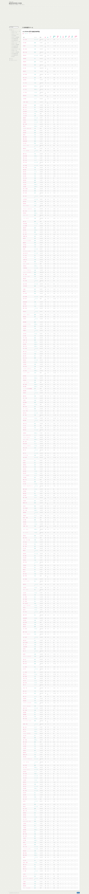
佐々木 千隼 (25, 410)
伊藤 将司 (24, 61)
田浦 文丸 (24, 311)
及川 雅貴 (25, 274)
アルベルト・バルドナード (27, 208)
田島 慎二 (25, 691)
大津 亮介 (24, 318)
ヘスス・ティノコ (26, 382)
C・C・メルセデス (26, 475)
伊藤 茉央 (24, 464)
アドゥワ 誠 (25, 455)
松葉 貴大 (25, 466)
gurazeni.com (15, 3)
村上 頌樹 (24, 42)
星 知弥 (24, 483)
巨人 (35, 58)
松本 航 (24, 506)
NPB (23, 33)
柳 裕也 (24, 68)
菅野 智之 (25, 479)
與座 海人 (24, 535)
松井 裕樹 (25, 192)
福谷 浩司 (25, 716)
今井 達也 (25, 293)
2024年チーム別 (14, 50)
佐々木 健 (24, 143)
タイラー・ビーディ (26, 581)
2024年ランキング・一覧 (15, 49)
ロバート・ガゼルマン (26, 634)
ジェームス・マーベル (26, 324)
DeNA (35, 45)
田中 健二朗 (25, 603)
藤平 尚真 (25, 631)
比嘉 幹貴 (25, 283)
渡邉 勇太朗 (25, 141)
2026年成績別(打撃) (14, 38)
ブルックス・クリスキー (27, 240)
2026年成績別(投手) (14, 40)
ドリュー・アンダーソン (27, 270)
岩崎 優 (24, 221)
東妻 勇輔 (24, 390)
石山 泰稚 (25, 628)
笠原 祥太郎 (25, 642)
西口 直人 (25, 661)
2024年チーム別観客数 (15, 52)
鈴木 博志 (24, 594)
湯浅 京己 (24, 626)
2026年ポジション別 (14, 34)
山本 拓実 (24, 184)
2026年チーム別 (14, 32)
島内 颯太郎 (25, 301)
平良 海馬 (24, 64)
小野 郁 (24, 680)
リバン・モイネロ (26, 150)
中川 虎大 (24, 328)
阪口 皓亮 (24, 471)
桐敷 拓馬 (24, 227)
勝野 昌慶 (24, 246)
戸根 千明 (25, 678)
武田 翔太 (25, 562)
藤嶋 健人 (25, 153)
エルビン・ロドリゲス (26, 605)
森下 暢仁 (25, 415)
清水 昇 (24, 404)
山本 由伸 (25, 39)
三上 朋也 (25, 666)
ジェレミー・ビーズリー (27, 272)
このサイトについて (13, 60)
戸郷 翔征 (24, 58)
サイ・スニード (25, 532)
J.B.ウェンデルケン (26, 205)
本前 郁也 (24, 521)
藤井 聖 (24, 291)
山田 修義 (25, 165)
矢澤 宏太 (24, 119)
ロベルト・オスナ (26, 145)
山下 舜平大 (25, 199)
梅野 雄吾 (25, 489)
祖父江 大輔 (25, 517)
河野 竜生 (24, 213)
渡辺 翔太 (24, 316)
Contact (11, 58)
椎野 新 (24, 550)
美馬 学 (24, 684)
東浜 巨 (24, 650)
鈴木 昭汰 (24, 375)
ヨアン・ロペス (25, 589)
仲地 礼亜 (24, 700)
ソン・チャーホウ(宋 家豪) (27, 388)
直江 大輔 (24, 555)
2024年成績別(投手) (14, 55)
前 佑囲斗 (24, 122)
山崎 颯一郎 (25, 253)
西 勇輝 (24, 519)
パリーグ (30, 33)
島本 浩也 (25, 210)
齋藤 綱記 (25, 136)
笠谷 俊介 (25, 196)
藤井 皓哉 (25, 308)
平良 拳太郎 (25, 508)
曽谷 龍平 (24, 553)
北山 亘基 (24, 495)
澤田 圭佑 (25, 158)
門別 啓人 (24, 481)
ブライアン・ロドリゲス (27, 702)
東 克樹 (24, 45)
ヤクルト (35, 92)
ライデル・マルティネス (27, 128)
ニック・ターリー (26, 218)
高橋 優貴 (24, 712)
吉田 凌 (24, 453)
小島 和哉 (24, 98)
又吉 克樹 (25, 280)
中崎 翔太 (25, 366)
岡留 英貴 (24, 180)
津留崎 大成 (25, 236)
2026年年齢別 (13, 35)
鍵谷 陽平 (25, 441)
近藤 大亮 (25, 708)
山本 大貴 (24, 333)
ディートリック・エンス (27, 720)
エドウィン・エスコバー (27, 656)
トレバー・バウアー (26, 372)
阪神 (35, 42)
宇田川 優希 (25, 223)
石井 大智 (24, 182)
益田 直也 (25, 537)
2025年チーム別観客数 (15, 44)
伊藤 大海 (24, 95)
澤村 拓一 (25, 696)
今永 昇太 (25, 82)
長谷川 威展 (25, 155)
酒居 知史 (25, 406)
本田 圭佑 (25, 190)
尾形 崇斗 (24, 584)
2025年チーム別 (14, 43)
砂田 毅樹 (25, 676)
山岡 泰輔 (25, 296)
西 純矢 (24, 548)
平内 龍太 (24, 565)
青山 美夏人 (25, 402)
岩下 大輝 (25, 398)
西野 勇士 (25, 351)
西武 (35, 52)
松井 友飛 (24, 557)
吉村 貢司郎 (25, 618)
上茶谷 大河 (25, 259)
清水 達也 (24, 427)
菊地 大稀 (24, 493)
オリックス (36, 39)
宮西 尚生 (25, 346)
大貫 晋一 (24, 400)
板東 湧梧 (24, 420)
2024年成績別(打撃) (14, 53)
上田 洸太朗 (25, 646)
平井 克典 (25, 337)
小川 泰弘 (25, 92)
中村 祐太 (25, 178)
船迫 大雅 (24, 355)
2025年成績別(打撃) (14, 46)
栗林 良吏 (24, 396)
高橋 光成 (25, 52)
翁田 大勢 (24, 640)
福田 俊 (24, 126)
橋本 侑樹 (24, 169)
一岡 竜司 (25, 115)
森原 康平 (25, 306)
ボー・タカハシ (25, 408)
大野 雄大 (25, 113)
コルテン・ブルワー (26, 314)
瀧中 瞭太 (25, 546)
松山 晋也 (24, 173)
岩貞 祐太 (25, 357)
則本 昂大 (25, 77)
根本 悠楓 (24, 386)
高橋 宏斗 (24, 71)
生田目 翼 (24, 265)
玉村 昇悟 (24, 698)
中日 (35, 68)
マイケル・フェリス (26, 437)
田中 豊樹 (25, 599)
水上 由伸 (24, 261)
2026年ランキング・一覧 (15, 31)
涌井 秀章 (25, 575)
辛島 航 (24, 659)
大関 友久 (24, 392)
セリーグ (26, 33)
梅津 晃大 (24, 148)
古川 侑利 (25, 637)
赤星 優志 (24, 491)
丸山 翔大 (24, 587)
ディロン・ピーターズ (26, 445)
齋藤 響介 (24, 117)
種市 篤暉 (25, 497)
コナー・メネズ (25, 439)
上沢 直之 (25, 89)
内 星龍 (24, 289)
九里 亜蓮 (25, 74)
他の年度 (12, 56)
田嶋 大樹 (24, 429)
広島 (35, 74)
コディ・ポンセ (25, 529)
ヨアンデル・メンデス (26, 251)
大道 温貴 (24, 364)
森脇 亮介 (24, 242)
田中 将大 (25, 693)
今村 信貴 (25, 544)
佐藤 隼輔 (24, 326)
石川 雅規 (25, 579)
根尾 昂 (24, 134)
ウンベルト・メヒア (26, 276)
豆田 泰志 (24, 130)
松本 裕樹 (25, 348)
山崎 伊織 (24, 79)
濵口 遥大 (25, 644)
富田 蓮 (24, 648)
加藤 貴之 (25, 86)
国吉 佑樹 (25, 124)
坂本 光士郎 (25, 443)
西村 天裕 (24, 171)
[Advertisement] (44, 16)
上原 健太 (25, 370)
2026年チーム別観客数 (15, 37)
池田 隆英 (25, 384)
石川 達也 (24, 244)
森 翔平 (24, 654)
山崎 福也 (25, 457)
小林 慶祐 (25, 105)
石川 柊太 (25, 611)
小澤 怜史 (25, 418)
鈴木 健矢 (24, 344)
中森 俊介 (24, 515)
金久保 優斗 (25, 111)
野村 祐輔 (25, 167)
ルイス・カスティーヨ (26, 435)
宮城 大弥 (24, 55)
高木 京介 (25, 107)
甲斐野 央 (24, 330)
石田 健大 (25, 573)
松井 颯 (24, 460)
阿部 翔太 (24, 360)
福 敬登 (24, 335)
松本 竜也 (24, 620)
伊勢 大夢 (25, 447)
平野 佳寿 (25, 162)
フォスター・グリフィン (27, 368)
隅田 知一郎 (25, 502)
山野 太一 (24, 607)
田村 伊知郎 (25, 188)
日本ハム (35, 86)
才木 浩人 (25, 232)
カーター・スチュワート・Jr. (27, 485)
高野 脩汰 (24, 203)
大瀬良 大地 (25, 526)
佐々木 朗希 (25, 225)
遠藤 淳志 (24, 624)
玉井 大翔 (25, 342)
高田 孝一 (24, 238)
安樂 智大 (25, 423)
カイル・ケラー (25, 215)
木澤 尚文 (24, 362)
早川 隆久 (24, 500)
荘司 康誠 (24, 477)
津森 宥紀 (24, 512)
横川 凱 (24, 569)
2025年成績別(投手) (14, 47)
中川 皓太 (25, 255)
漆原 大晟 (24, 412)
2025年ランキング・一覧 (15, 41)
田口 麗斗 (25, 234)
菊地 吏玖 (24, 278)
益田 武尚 (24, 201)
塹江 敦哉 (25, 710)
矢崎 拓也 (24, 380)
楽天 (35, 77)
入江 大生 (24, 353)
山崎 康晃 (25, 622)
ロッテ (35, 98)
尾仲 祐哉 (25, 718)
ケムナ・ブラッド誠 (26, 539)
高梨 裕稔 (25, 682)
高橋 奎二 (25, 674)
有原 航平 (25, 298)
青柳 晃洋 (25, 663)
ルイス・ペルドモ (26, 263)
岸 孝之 (24, 425)
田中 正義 (25, 510)
